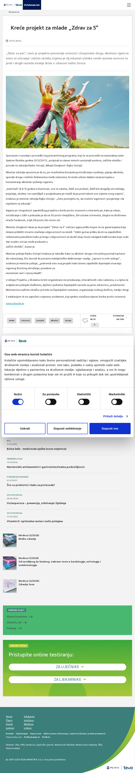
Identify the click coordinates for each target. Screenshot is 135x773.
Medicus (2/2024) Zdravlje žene (21, 586)
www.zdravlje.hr (15, 303)
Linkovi (28, 728)
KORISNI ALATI (16, 610)
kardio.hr (30, 744)
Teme (9, 716)
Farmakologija (14, 459)
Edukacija (29, 716)
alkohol (54, 320)
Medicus (29, 724)
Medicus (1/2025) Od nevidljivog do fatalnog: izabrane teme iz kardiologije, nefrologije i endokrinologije (52, 563)
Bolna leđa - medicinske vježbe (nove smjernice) (36, 449)
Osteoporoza (14, 495)
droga (68, 320)
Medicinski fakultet (64, 744)
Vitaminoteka (13, 748)
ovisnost (25, 320)
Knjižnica (29, 720)
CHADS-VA (14, 622)
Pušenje (11, 628)
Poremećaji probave (17, 477)
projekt (40, 320)
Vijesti (9, 724)
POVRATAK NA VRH (118, 317)
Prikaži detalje (113, 416)
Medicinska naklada (86, 744)
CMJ (17, 744)
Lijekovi (10, 728)
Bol (9, 441)
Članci (9, 720)
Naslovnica (14, 12)
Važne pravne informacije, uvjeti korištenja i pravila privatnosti (74, 733)
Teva (8, 737)
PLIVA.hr (46, 737)
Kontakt (10, 733)
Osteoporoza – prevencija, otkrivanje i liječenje (36, 503)
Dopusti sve (110, 428)
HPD (22, 744)
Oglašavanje (22, 733)
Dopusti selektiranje (67, 428)
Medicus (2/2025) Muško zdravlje (21, 540)
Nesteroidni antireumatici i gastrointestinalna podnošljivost (46, 467)
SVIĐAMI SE (94, 320)
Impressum (35, 733)
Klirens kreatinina (17, 616)
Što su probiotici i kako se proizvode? (31, 485)
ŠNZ (100, 744)
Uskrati (25, 428)
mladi (11, 320)
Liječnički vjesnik (44, 744)
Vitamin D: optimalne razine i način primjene (35, 521)
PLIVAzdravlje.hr (32, 737)
